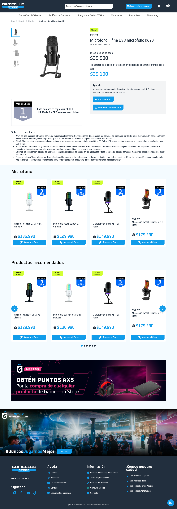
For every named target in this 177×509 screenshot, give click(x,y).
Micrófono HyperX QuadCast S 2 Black (147, 223)
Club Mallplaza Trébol (136, 481)
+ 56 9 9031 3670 (20, 478)
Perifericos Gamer (59, 15)
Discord (52, 472)
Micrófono (32, 21)
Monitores (116, 15)
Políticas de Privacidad (97, 482)
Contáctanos (103, 99)
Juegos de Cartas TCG (90, 15)
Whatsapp (53, 477)
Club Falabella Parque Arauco (139, 486)
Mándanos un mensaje (108, 107)
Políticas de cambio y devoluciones (102, 472)
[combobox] (89, 6)
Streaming (152, 15)
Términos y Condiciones (98, 477)
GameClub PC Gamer (30, 15)
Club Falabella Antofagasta (138, 491)
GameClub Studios (96, 488)
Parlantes (134, 15)
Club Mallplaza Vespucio (137, 475)
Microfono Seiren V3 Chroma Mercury (27, 225)
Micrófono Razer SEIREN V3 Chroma (66, 225)
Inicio (13, 21)
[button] (29, 242)
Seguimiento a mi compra (138, 6)
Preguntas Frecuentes (57, 482)
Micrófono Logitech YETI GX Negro (106, 225)
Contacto (52, 488)
